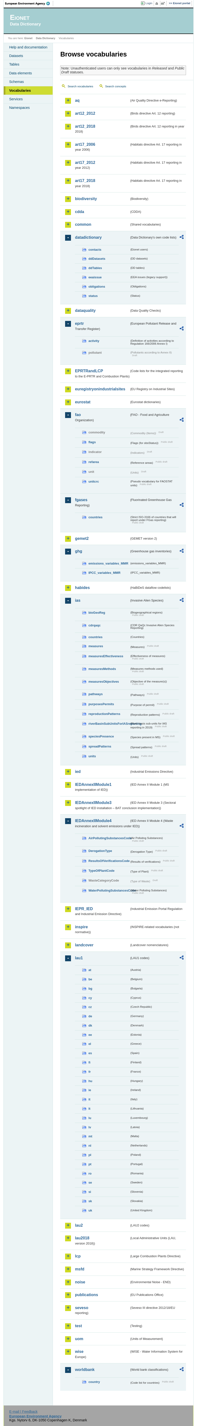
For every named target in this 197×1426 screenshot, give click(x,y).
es (90, 1053)
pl (89, 1155)
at (89, 970)
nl (89, 1145)
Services (16, 99)
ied (78, 772)
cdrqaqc (94, 625)
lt (89, 1108)
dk (90, 1025)
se (90, 1182)
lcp (78, 1256)
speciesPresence (101, 736)
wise (79, 1351)
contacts (94, 249)
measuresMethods (102, 669)
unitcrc (93, 481)
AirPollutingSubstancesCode (108, 838)
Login (148, 3)
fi (89, 1062)
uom (79, 1339)
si (89, 1192)
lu (89, 1118)
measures (95, 646)
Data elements (20, 73)
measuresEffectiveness (105, 656)
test (78, 1326)
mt (90, 1136)
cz (90, 1007)
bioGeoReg (96, 612)
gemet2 (82, 538)
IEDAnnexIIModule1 (93, 784)
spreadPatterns (99, 746)
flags (92, 442)
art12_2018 (85, 126)
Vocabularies (20, 90)
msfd (79, 1269)
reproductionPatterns (104, 714)
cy (90, 998)
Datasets (16, 56)
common (83, 224)
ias (77, 600)
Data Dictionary (45, 38)
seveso (81, 1308)
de (90, 1016)
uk (90, 1210)
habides (82, 588)
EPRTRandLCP (89, 371)
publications (86, 1295)
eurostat (82, 402)
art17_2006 (85, 144)
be (90, 979)
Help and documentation (28, 47)
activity (93, 341)
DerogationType (100, 851)
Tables (14, 64)
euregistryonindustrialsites (100, 389)
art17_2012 (85, 162)
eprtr (79, 323)
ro (90, 1173)
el (89, 1044)
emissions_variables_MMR (108, 563)
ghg (78, 551)
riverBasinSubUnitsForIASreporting (108, 723)
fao (78, 415)
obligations (96, 286)
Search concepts (115, 86)
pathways (95, 694)
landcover (84, 945)
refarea (93, 462)
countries (95, 517)
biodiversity (86, 199)
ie (89, 1090)
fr (89, 1072)
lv (89, 1127)
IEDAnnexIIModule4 (93, 821)
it (89, 1099)
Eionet (28, 38)
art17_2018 (85, 181)
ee (90, 1035)
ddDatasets (96, 258)
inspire (81, 927)
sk (90, 1201)
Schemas (16, 82)
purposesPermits (101, 704)
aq (77, 100)
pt (89, 1164)
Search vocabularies (80, 86)
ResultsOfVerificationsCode (108, 861)
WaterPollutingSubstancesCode (108, 890)
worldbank (84, 1370)
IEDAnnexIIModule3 (93, 803)
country (94, 1382)
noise (80, 1282)
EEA (29, 3)
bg (90, 988)
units (92, 756)
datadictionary (88, 237)
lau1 (79, 958)
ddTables (95, 268)
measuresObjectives (103, 681)
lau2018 (82, 1238)
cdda (79, 212)
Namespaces (19, 108)
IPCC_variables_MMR (104, 573)
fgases (81, 500)
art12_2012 (85, 113)
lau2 (79, 1225)
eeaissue (95, 277)
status (93, 296)
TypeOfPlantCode (101, 870)
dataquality (85, 310)
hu (90, 1081)
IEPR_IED (84, 909)
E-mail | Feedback (23, 1412)
